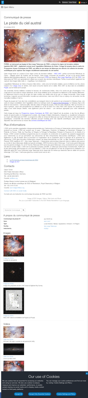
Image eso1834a (8, 258)
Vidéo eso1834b (8, 356)
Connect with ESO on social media (15, 191)
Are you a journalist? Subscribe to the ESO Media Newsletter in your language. (44, 200)
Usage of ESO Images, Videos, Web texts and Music (44, 198)
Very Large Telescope (50, 226)
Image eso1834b (8, 283)
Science (65, 2)
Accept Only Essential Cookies (39, 394)
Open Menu (7, 7)
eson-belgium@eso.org (17, 188)
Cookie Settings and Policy (66, 394)
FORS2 (46, 228)
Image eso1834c (8, 316)
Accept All (18, 394)
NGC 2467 (47, 221)
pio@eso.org (14, 178)
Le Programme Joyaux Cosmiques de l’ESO (24, 160)
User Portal (72, 2)
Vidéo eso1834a (8, 339)
